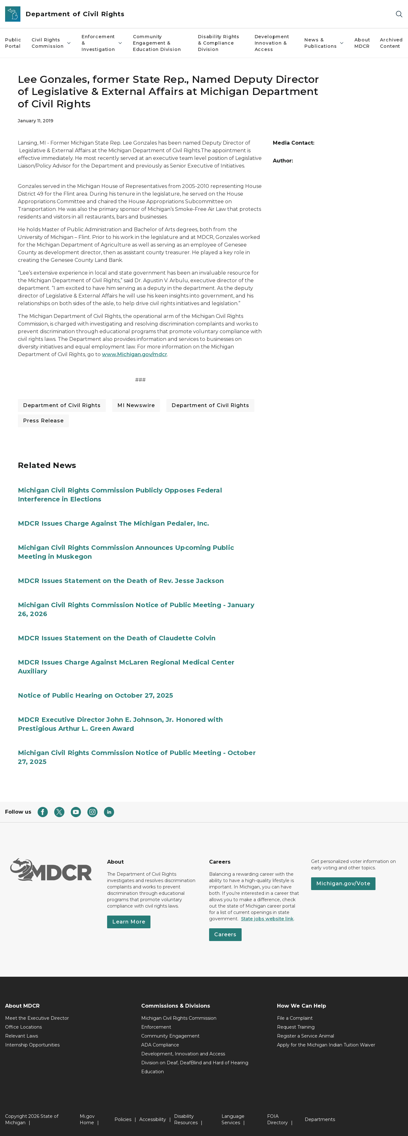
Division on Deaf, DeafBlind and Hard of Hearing (194, 1063)
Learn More (128, 922)
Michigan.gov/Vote (343, 884)
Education (152, 1072)
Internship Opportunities (32, 1045)
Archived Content (391, 43)
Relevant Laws (21, 1036)
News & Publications (324, 43)
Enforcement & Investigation (102, 43)
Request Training (296, 1027)
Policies (122, 1119)
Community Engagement (170, 1036)
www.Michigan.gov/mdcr (134, 354)
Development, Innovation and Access (183, 1054)
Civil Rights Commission (51, 43)
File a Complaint (295, 1018)
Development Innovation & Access (272, 43)
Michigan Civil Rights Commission (178, 1018)
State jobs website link (267, 919)
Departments (320, 1119)
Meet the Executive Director (37, 1018)
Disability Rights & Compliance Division (218, 43)
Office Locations (23, 1027)
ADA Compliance (160, 1045)
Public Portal (13, 43)
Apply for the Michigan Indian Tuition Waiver (326, 1045)
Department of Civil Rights (62, 405)
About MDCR (362, 43)
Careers (225, 934)
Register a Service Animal (305, 1036)
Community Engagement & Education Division (157, 43)
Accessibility (152, 1119)
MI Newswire (136, 405)
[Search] (399, 14)
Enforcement (156, 1027)
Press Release (43, 421)
